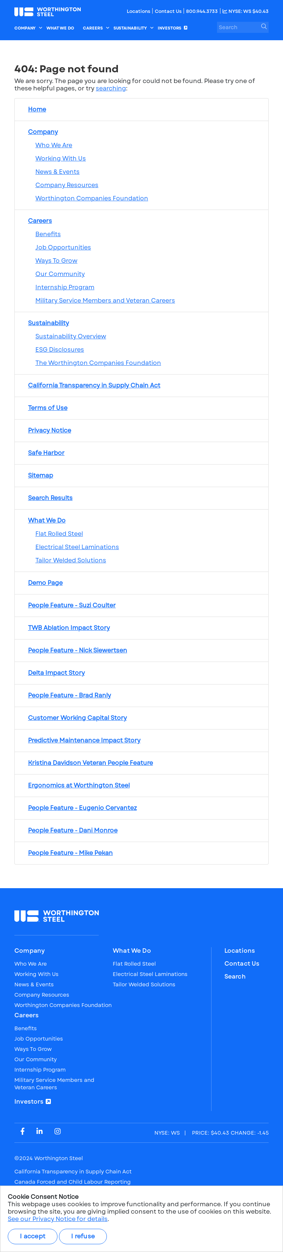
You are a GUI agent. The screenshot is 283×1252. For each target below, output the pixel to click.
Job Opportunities (63, 247)
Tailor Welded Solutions (70, 560)
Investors (29, 1102)
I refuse (83, 1236)
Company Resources (66, 185)
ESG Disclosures (59, 349)
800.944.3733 (202, 11)
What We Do (132, 951)
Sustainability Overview (70, 336)
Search (235, 976)
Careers (26, 1015)
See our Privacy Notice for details (58, 1219)
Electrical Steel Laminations (77, 547)
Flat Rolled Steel (59, 534)
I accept (32, 1236)
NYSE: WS (246, 11)
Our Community (60, 274)
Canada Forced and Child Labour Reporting (72, 1182)
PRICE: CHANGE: (211, 1133)
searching (111, 88)
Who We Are (53, 145)
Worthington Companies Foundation (91, 198)
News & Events (57, 172)
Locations (139, 11)
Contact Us (169, 11)
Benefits (48, 234)
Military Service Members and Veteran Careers (105, 300)
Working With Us (60, 158)
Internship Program (64, 287)
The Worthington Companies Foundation (98, 363)
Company (29, 951)
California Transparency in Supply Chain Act (73, 1171)
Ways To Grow (56, 260)
